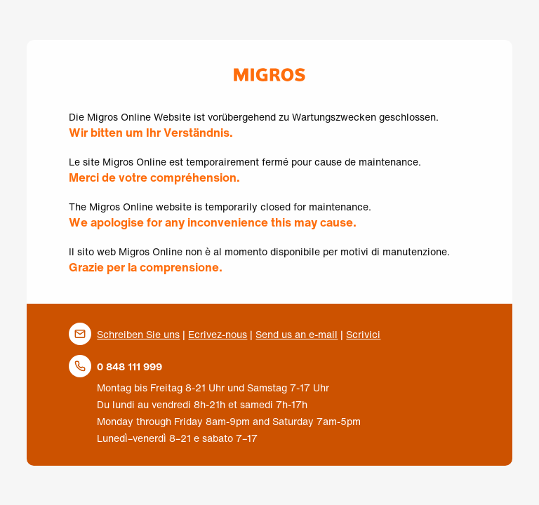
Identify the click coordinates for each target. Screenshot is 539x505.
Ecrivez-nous (217, 334)
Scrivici (363, 334)
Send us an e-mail (296, 334)
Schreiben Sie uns (138, 334)
